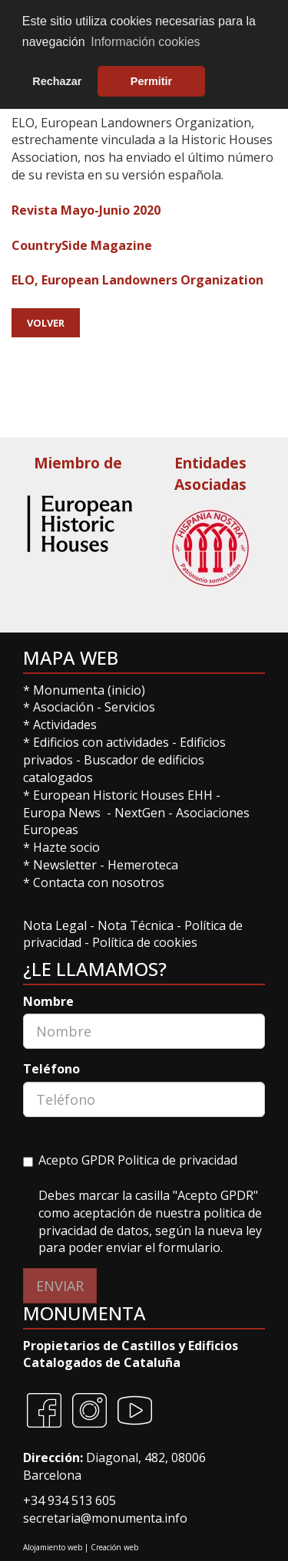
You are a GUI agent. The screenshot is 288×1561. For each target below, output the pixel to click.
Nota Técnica (137, 925)
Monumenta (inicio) (90, 690)
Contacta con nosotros (98, 882)
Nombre (48, 1001)
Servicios (129, 706)
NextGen (139, 812)
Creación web (114, 1547)
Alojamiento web (52, 1547)
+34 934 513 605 (69, 1500)
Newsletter (66, 864)
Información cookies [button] (145, 41)
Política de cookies (144, 942)
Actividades (65, 724)
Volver (46, 323)
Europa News (62, 812)
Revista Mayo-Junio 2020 (86, 210)
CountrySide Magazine (82, 245)
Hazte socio (66, 847)
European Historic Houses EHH (123, 795)
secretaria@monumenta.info (105, 1518)
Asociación (65, 706)
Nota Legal (56, 925)
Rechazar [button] (56, 81)
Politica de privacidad (177, 1160)
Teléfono (51, 1068)
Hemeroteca (143, 864)
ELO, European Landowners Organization (137, 279)
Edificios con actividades (101, 742)
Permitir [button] (151, 81)
